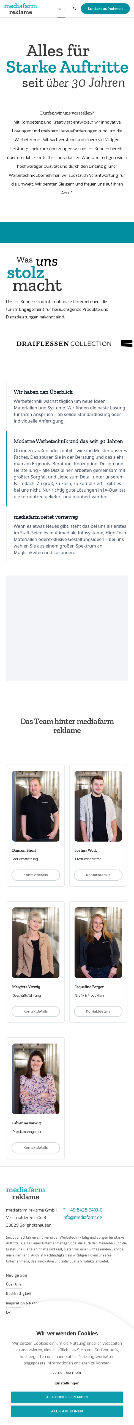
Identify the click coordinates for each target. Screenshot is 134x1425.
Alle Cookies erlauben (67, 1397)
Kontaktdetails (36, 875)
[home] (21, 8)
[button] (61, 9)
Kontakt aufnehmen (105, 8)
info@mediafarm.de (82, 1217)
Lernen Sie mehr (67, 1372)
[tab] (67, 406)
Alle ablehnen (67, 1411)
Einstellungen (67, 1383)
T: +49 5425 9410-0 (83, 1210)
